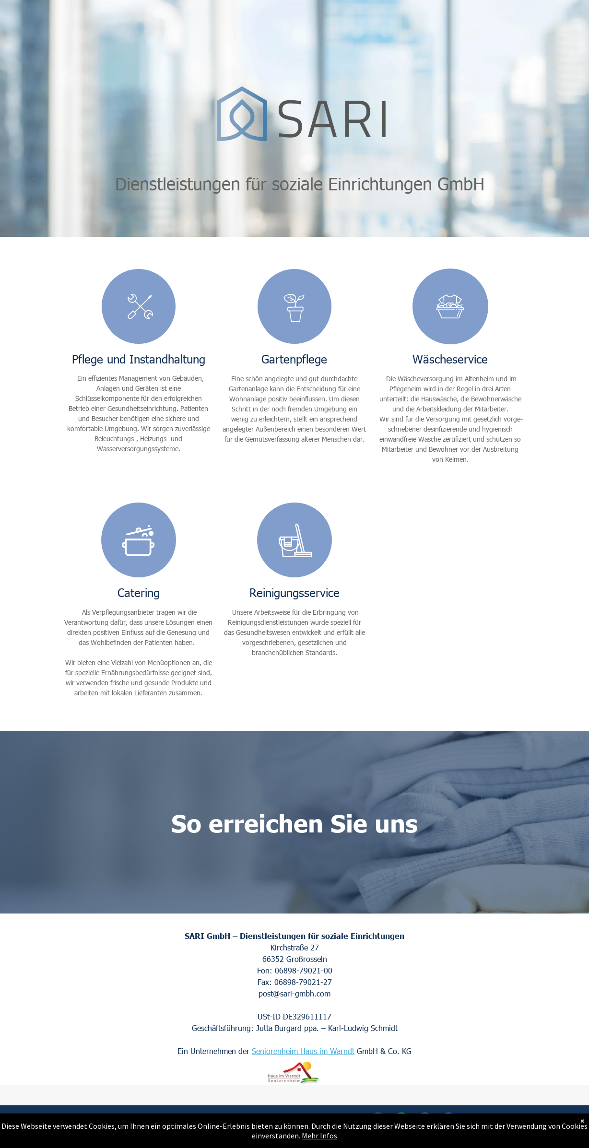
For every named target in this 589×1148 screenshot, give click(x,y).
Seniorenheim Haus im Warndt (303, 1051)
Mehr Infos (319, 1135)
